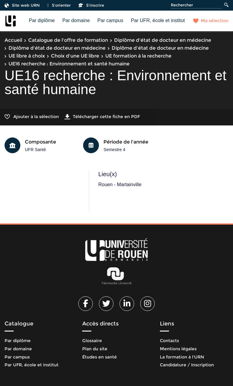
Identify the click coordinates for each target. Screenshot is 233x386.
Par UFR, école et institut (158, 20)
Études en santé (99, 357)
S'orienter (59, 5)
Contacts (169, 340)
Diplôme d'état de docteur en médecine (162, 40)
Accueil (13, 40)
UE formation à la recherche (138, 56)
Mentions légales (178, 348)
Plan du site (94, 348)
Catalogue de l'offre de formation (68, 40)
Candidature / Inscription (187, 365)
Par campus (110, 20)
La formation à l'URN (182, 357)
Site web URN (22, 5)
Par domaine (76, 20)
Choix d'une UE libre (75, 56)
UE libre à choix (26, 56)
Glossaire (92, 340)
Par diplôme (42, 20)
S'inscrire (91, 5)
